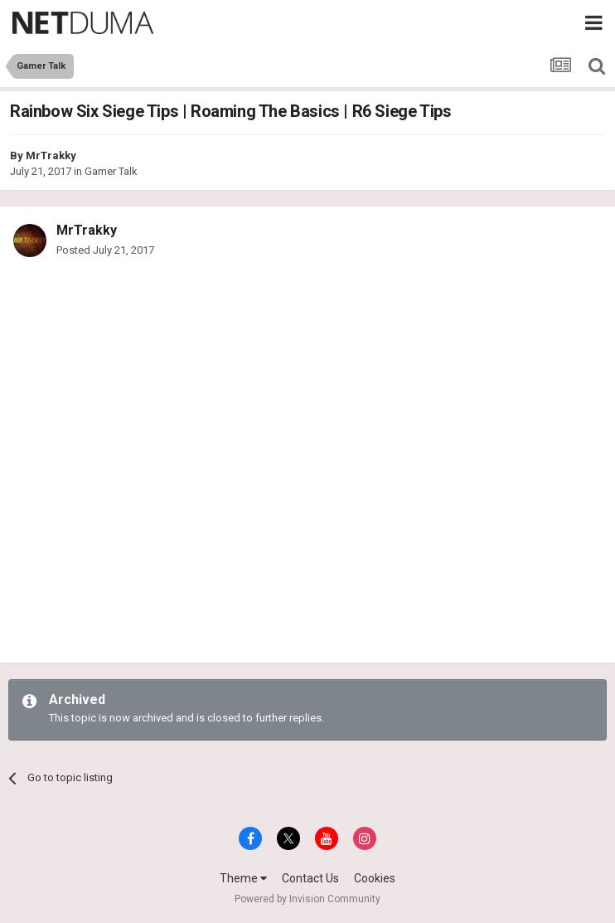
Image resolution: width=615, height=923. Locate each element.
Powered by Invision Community (307, 899)
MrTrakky (51, 155)
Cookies (374, 878)
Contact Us (310, 878)
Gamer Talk (111, 171)
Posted (105, 250)
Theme (243, 878)
